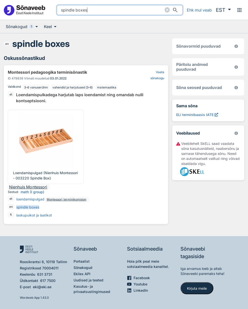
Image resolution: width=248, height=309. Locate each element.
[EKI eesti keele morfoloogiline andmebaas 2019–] (236, 46)
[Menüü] (239, 10)
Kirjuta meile (197, 288)
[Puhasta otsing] (167, 10)
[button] (223, 10)
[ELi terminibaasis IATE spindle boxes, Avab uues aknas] (197, 115)
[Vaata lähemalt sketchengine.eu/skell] (236, 133)
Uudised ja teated (88, 280)
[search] (120, 10)
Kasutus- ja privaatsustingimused (92, 289)
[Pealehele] (24, 10)
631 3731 (44, 274)
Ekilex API (82, 274)
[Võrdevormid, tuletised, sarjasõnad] (236, 87)
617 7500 (47, 280)
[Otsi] (175, 10)
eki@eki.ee (42, 287)
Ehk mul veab (199, 10)
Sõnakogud (83, 267)
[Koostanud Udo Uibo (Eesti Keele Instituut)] (236, 67)
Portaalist (82, 261)
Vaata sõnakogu (157, 75)
